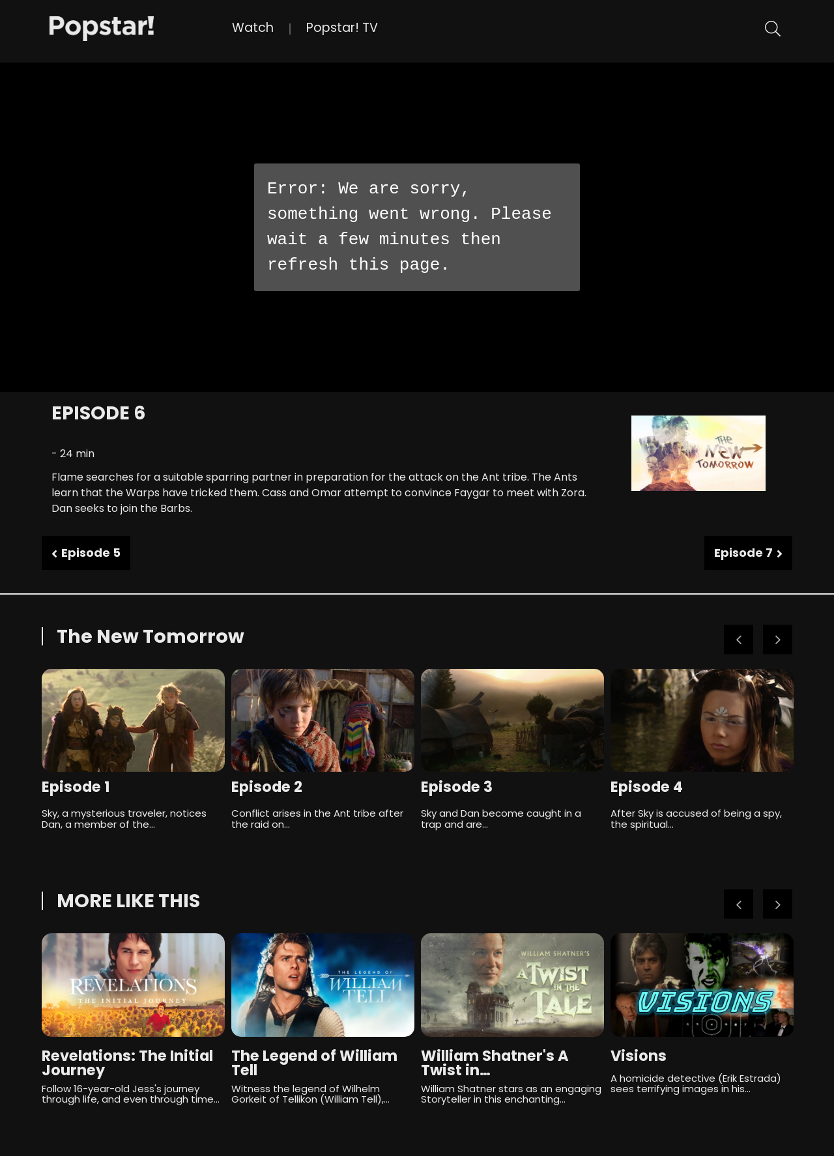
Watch (253, 27)
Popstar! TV (342, 27)
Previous (738, 640)
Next (777, 640)
